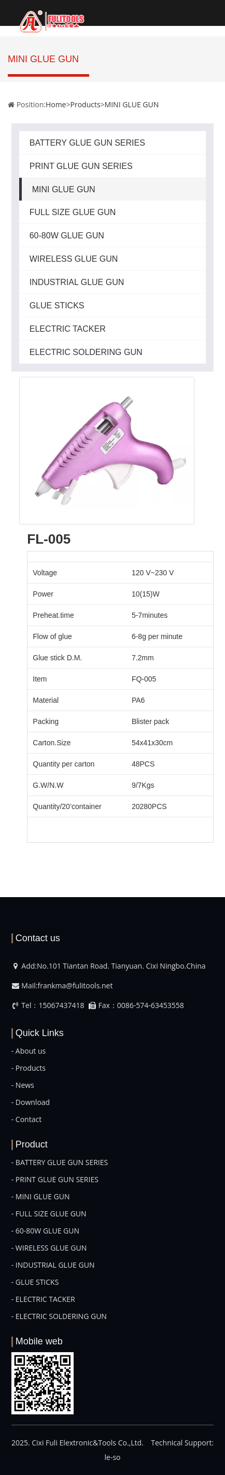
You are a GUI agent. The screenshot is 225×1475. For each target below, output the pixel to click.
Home (56, 104)
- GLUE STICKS (35, 1282)
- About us (28, 1051)
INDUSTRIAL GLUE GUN (77, 282)
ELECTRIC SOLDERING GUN (86, 352)
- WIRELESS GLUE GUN (49, 1248)
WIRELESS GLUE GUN (74, 258)
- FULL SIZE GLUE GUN (49, 1213)
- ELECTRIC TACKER (43, 1299)
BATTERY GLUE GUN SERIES (87, 142)
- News (22, 1085)
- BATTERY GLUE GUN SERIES (59, 1162)
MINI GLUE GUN (132, 104)
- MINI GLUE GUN (40, 1196)
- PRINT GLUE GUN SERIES (55, 1179)
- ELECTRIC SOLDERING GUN (59, 1316)
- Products (28, 1068)
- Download (30, 1102)
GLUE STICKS (57, 305)
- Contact (26, 1119)
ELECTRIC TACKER (68, 328)
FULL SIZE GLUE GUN (73, 212)
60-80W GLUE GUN (67, 235)
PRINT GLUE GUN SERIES (81, 166)
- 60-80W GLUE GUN (45, 1231)
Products (86, 104)
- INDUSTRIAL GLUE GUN (53, 1265)
